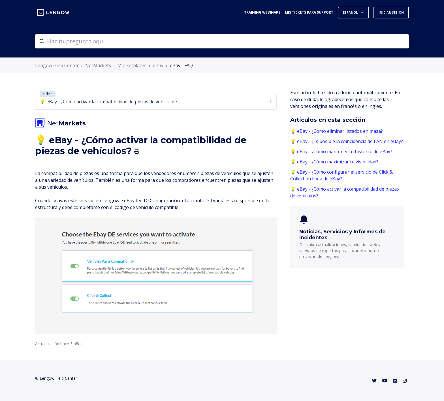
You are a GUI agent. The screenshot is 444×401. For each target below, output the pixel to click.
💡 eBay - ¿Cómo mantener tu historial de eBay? (341, 151)
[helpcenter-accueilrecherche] (222, 41)
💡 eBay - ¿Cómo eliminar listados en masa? (336, 131)
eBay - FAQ (181, 65)
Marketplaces (132, 65)
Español (350, 12)
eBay (158, 65)
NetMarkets (98, 65)
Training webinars (262, 12)
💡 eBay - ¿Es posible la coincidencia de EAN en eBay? (346, 141)
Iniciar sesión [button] (391, 12)
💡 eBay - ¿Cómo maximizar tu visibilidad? (334, 162)
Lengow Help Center (57, 65)
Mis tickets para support (309, 12)
